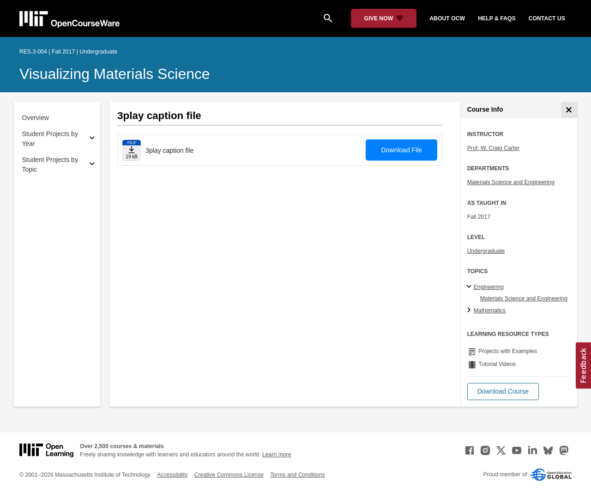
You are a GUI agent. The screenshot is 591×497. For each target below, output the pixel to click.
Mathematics (490, 310)
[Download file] (131, 150)
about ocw (447, 18)
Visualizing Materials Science (114, 74)
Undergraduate (486, 251)
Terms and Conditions (297, 475)
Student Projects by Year (50, 138)
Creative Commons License (229, 475)
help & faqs (496, 18)
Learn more (276, 454)
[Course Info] (569, 110)
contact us (547, 18)
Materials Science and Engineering (511, 182)
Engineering (489, 287)
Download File (401, 150)
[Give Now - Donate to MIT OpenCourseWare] (384, 18)
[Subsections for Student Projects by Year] (92, 139)
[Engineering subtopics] (470, 287)
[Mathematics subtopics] (470, 311)
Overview (35, 117)
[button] (503, 391)
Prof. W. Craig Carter (493, 148)
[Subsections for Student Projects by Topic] (92, 165)
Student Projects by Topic (50, 164)
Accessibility (172, 475)
